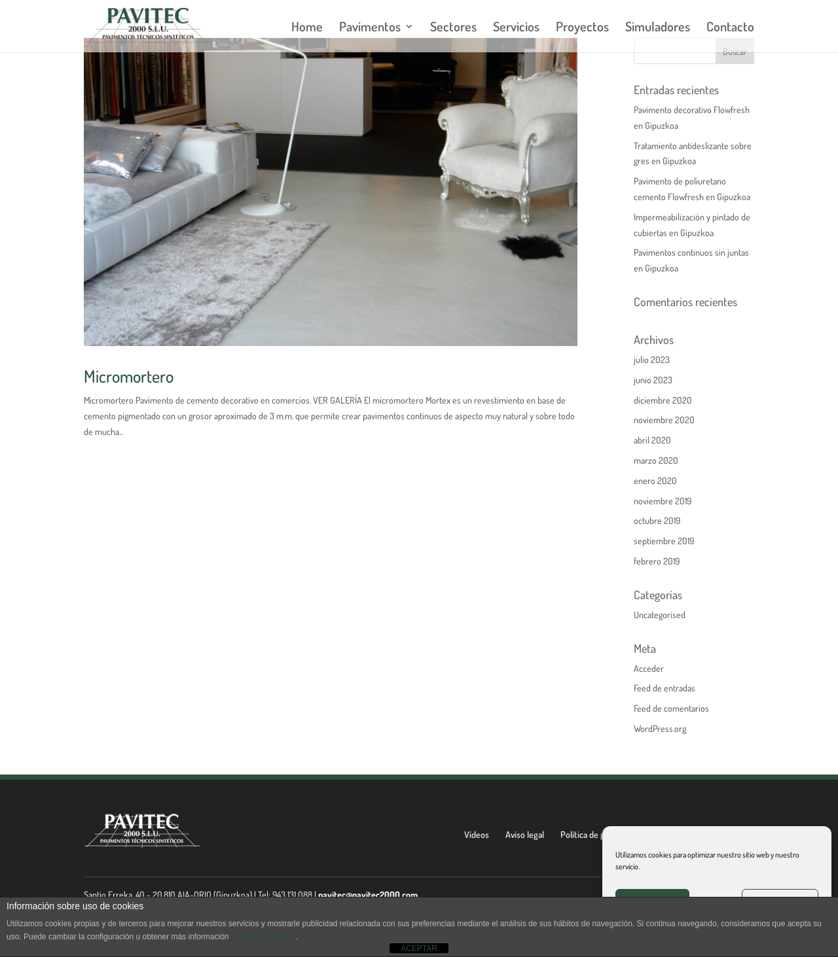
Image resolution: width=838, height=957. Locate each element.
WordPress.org (660, 728)
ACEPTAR (419, 948)
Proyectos (582, 28)
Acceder (649, 668)
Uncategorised (659, 614)
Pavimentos (370, 28)
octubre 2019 (657, 520)
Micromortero (128, 376)
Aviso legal (524, 834)
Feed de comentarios (671, 708)
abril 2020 (652, 439)
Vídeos (476, 834)
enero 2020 (655, 480)
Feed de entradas (664, 687)
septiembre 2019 (664, 540)
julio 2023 (652, 359)
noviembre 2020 (664, 419)
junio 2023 (653, 379)
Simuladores (657, 28)
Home (307, 28)
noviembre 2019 (662, 500)
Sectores (453, 28)
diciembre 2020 (663, 400)
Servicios (516, 28)
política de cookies (263, 936)
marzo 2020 (656, 460)
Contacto (730, 28)
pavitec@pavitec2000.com (368, 894)
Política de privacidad (598, 834)
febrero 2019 (657, 560)
